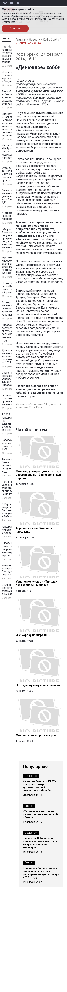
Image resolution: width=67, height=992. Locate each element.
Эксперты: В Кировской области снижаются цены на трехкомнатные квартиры (40, 843)
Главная (21, 39)
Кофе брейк (51, 39)
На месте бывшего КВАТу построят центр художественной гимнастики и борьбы (39, 786)
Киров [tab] (7, 38)
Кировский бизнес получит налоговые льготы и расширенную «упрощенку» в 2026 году (41, 873)
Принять (15, 28)
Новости (34, 39)
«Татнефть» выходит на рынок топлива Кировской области (40, 814)
